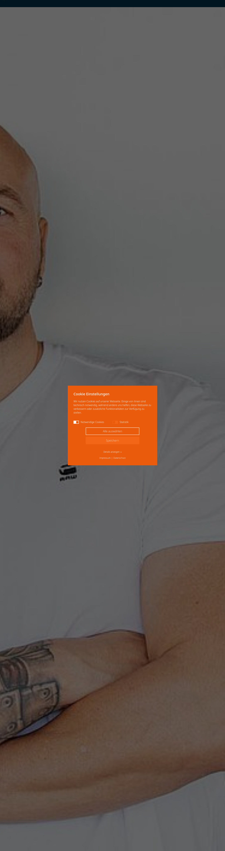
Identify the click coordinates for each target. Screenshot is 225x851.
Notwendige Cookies (89, 422)
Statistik (120, 422)
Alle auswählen (112, 431)
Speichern (112, 440)
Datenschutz (119, 457)
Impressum (105, 457)
